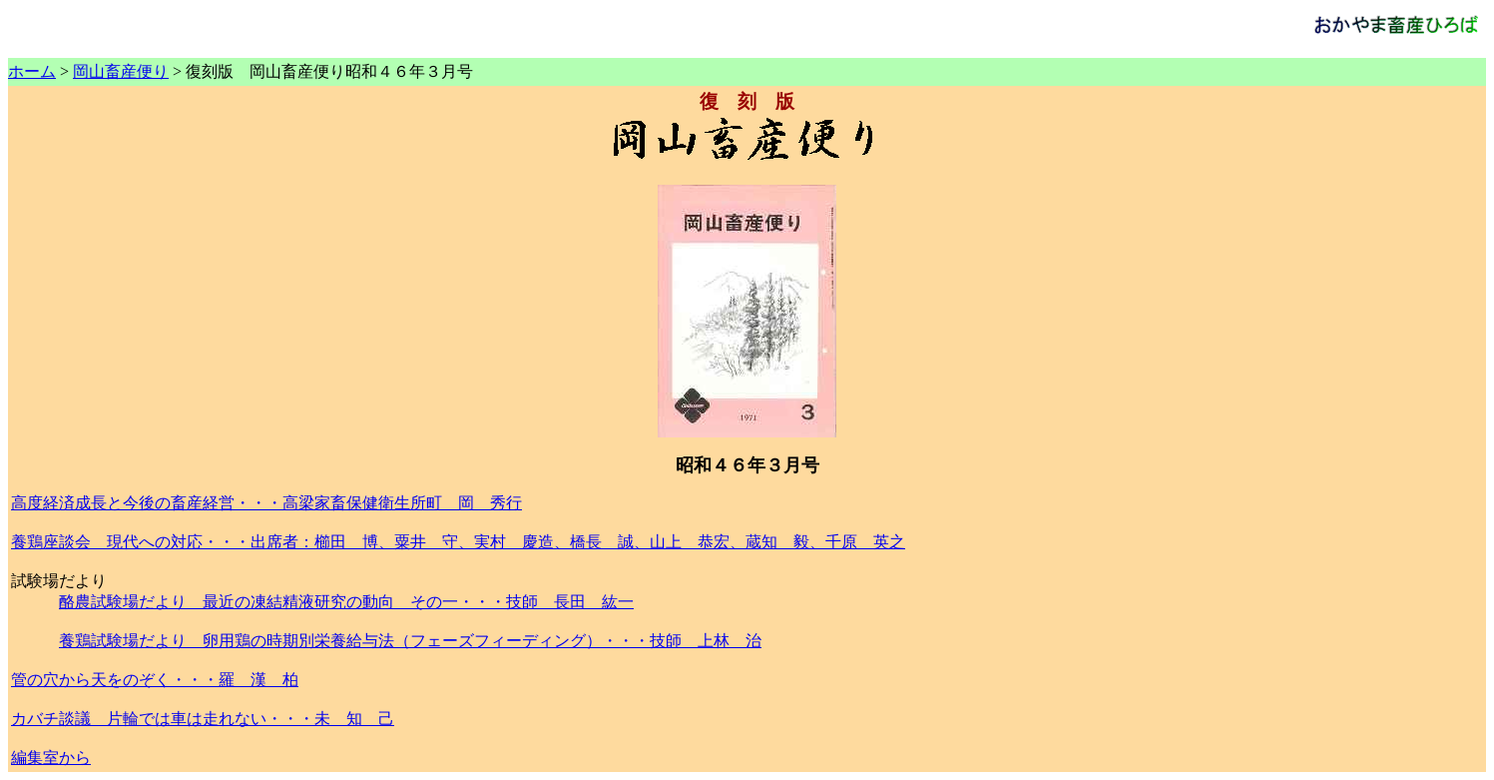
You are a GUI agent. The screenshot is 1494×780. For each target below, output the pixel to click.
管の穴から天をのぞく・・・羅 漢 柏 (154, 679)
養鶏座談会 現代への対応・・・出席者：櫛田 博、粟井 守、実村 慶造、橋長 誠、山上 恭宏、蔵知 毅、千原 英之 (458, 541)
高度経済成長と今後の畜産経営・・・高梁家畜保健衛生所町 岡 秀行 (266, 502)
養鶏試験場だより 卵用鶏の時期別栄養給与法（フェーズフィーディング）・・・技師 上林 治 (410, 640)
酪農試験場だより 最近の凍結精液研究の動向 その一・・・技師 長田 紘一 (346, 601)
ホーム (32, 71)
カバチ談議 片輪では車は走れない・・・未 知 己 (202, 718)
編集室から (51, 757)
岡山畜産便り (121, 71)
